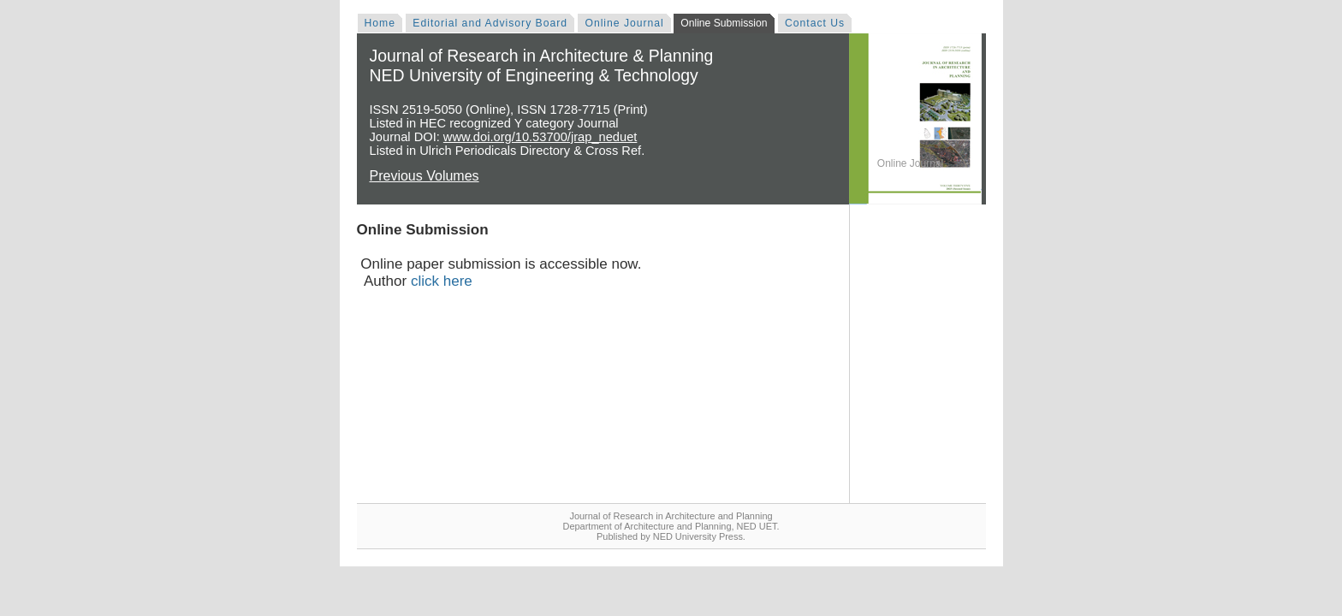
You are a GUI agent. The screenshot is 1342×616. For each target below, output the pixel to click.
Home (380, 23)
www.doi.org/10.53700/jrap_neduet (540, 137)
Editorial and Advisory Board (490, 23)
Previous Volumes (424, 176)
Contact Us (815, 23)
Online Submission (723, 23)
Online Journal (624, 23)
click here (441, 281)
